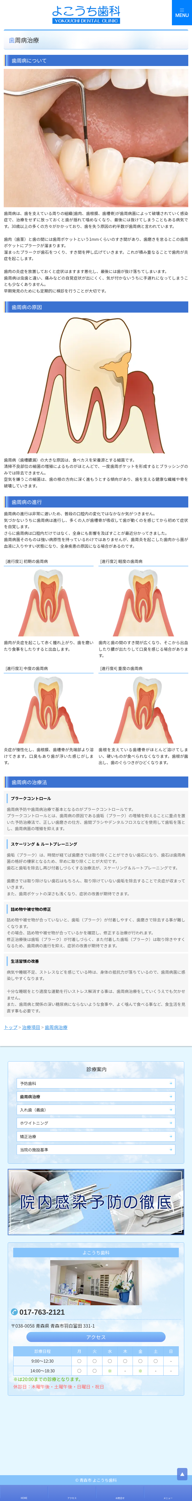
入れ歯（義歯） (34, 1110)
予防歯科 (28, 1083)
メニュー (167, 1498)
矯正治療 (28, 1136)
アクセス (96, 1337)
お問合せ (120, 1498)
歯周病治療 (30, 1096)
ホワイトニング (34, 1123)
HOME (24, 1498)
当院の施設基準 (34, 1150)
